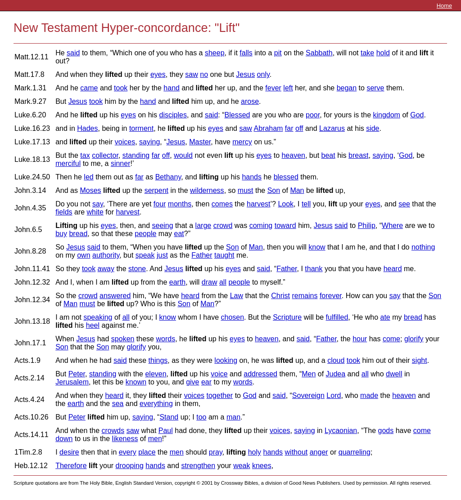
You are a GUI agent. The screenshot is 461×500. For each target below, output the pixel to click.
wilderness (207, 190)
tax (85, 155)
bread (78, 233)
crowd (223, 225)
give (192, 382)
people (145, 233)
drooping (130, 465)
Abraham (268, 128)
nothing (423, 247)
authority (105, 255)
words (165, 339)
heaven (293, 155)
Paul (165, 430)
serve (375, 88)
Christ (280, 295)
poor (313, 115)
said (73, 53)
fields (63, 212)
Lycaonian (341, 430)
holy (254, 452)
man (233, 417)
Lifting (66, 225)
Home (444, 5)
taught (224, 255)
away (106, 268)
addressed (260, 374)
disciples (173, 115)
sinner (121, 163)
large (203, 225)
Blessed (237, 115)
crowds (112, 430)
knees (261, 465)
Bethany (168, 177)
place (146, 452)
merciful (68, 163)
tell (306, 204)
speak (145, 255)
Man (297, 190)
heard (393, 268)
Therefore (70, 465)
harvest (258, 204)
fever (273, 88)
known (136, 382)
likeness (125, 438)
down (63, 438)
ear (206, 382)
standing (136, 155)
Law (236, 295)
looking (225, 360)
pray (215, 452)
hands (252, 177)
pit (278, 53)
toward (285, 225)
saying (149, 142)
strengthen (198, 465)
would (183, 155)
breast (358, 155)
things (158, 360)
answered (115, 295)
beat (328, 155)
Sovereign (308, 395)
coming (261, 225)
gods (385, 430)
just (162, 255)
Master (200, 142)
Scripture (287, 317)
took (120, 88)
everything (156, 403)
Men (309, 374)
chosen (232, 317)
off (299, 128)
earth (177, 282)
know (316, 247)
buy (61, 233)
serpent (156, 190)
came (89, 88)
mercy (242, 142)
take (367, 53)
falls (246, 53)
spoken (123, 339)
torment (141, 128)
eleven (155, 374)
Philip (366, 225)
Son (273, 190)
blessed (286, 177)
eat (179, 233)
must (245, 190)
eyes (158, 74)
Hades (87, 128)
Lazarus (332, 128)
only (263, 74)
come (391, 339)
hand (171, 88)
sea (118, 403)
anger (319, 452)
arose (250, 101)
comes (222, 204)
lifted (113, 74)
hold (383, 53)
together (219, 395)
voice (219, 374)
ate (385, 317)
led (88, 177)
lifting (209, 177)
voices (125, 142)
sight (419, 360)
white (95, 212)
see (404, 204)
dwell (394, 374)
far (289, 128)
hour (360, 339)
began (347, 88)
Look (286, 204)
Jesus (245, 74)
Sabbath (319, 53)
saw (191, 74)
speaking (97, 317)
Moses (90, 190)
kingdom (386, 115)
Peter (76, 374)
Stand (168, 417)
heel (92, 325)
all (222, 282)
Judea (336, 374)
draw (209, 282)
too (201, 417)
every (127, 452)
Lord (333, 395)
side (372, 128)
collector (105, 155)
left (288, 88)
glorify (414, 339)
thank (313, 268)
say (97, 204)
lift (424, 53)
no (204, 74)
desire (69, 452)
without (296, 452)
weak (241, 465)
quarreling (355, 452)
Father (201, 255)
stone (137, 268)
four (160, 204)
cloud (335, 360)
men (155, 438)
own (83, 255)
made (369, 395)
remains (305, 295)
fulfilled (337, 317)
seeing (162, 225)
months (179, 204)
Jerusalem (72, 382)
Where (392, 225)
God (417, 115)
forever (331, 295)
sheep (215, 53)
